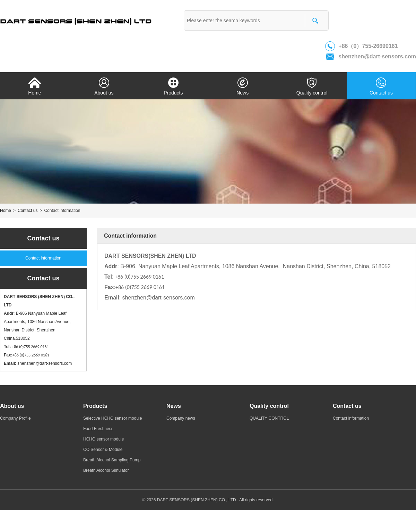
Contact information (43, 258)
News (242, 86)
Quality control (312, 86)
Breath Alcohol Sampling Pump (111, 460)
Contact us (381, 86)
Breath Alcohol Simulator (106, 470)
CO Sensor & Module (102, 449)
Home (34, 86)
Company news (180, 418)
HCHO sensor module (103, 439)
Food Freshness (98, 428)
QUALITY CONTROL (269, 418)
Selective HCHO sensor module (112, 418)
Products (173, 86)
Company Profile (15, 418)
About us (104, 86)
